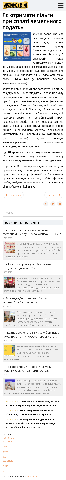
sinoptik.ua (33, 476)
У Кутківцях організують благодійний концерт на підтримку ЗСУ (28, 266)
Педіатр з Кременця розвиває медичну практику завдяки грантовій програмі (29, 368)
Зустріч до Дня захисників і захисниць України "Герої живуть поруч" (28, 300)
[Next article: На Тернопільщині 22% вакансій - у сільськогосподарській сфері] (54, 195)
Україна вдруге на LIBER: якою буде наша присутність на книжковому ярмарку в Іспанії (31, 334)
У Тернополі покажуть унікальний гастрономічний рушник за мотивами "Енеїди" (32, 232)
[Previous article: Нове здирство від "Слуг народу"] (13, 195)
